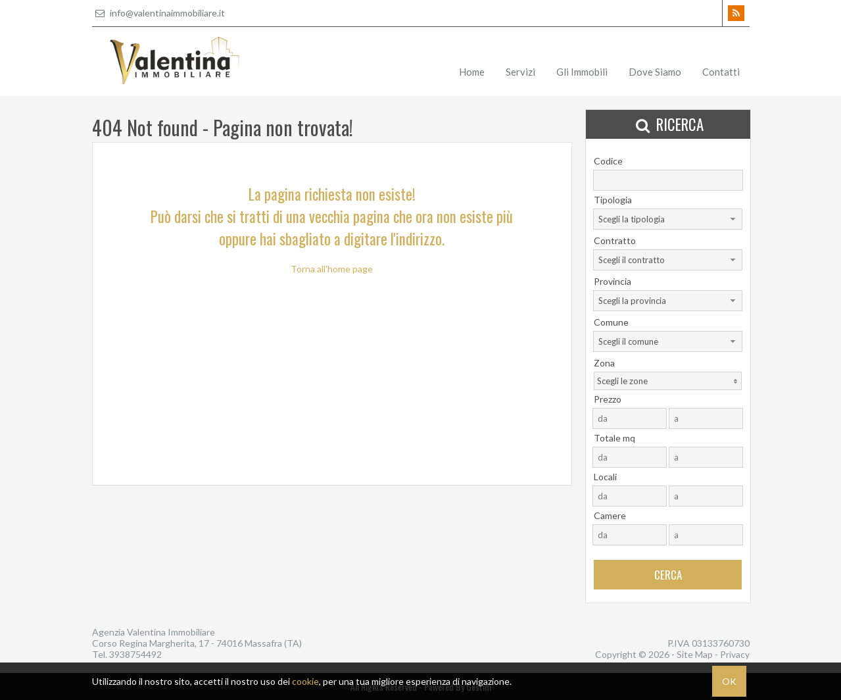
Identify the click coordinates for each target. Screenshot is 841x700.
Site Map (695, 654)
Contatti (721, 72)
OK (729, 681)
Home (472, 72)
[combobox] (667, 219)
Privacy (735, 654)
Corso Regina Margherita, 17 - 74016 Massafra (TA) (197, 643)
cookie (305, 681)
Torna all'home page (332, 268)
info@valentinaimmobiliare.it (158, 12)
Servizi (520, 72)
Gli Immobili (582, 72)
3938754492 (135, 654)
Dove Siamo (655, 72)
